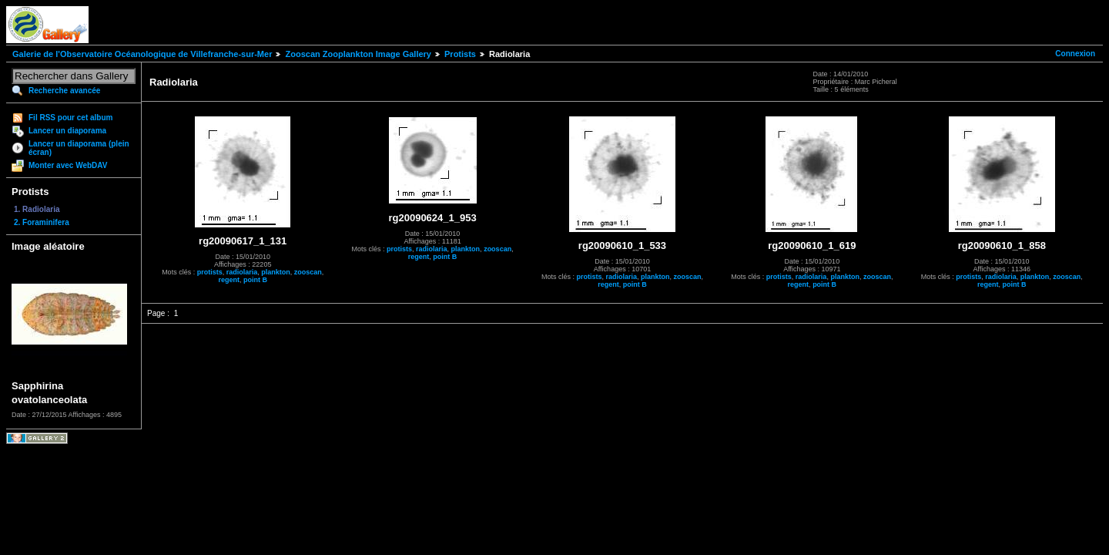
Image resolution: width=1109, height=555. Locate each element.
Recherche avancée (64, 90)
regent (229, 280)
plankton (275, 272)
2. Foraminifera (41, 222)
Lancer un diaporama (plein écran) (78, 148)
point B (255, 280)
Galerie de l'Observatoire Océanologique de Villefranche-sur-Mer (142, 54)
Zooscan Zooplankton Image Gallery (358, 54)
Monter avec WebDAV (67, 165)
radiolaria (242, 272)
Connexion (1075, 53)
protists (210, 272)
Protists (460, 54)
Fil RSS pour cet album (70, 117)
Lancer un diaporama (67, 130)
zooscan (308, 272)
